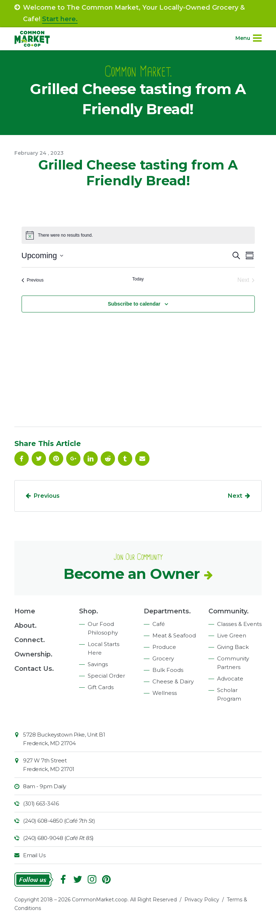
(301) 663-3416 (41, 803)
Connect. (29, 640)
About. (25, 626)
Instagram (92, 879)
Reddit (108, 458)
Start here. (60, 19)
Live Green (231, 635)
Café (158, 624)
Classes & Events (239, 624)
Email (142, 458)
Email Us (34, 855)
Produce (164, 647)
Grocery (163, 658)
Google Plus (73, 458)
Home (24, 611)
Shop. (88, 611)
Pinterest (56, 458)
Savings (98, 664)
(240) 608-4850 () (59, 820)
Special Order (106, 675)
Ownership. (33, 654)
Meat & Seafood (174, 635)
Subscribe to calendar (134, 304)
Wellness (164, 692)
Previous (47, 495)
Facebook (21, 458)
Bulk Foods (167, 670)
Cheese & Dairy (173, 681)
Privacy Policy (201, 899)
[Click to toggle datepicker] (42, 255)
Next (235, 495)
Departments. (167, 611)
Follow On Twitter (39, 458)
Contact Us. (34, 669)
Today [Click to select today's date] (138, 279)
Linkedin (90, 458)
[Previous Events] (33, 280)
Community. (228, 611)
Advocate (230, 678)
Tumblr (125, 458)
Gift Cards (101, 687)
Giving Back (233, 647)
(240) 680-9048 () (58, 838)
